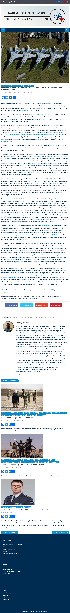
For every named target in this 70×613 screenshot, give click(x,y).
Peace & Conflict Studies (59, 412)
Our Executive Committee (11, 571)
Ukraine (52, 317)
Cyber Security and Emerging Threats (12, 85)
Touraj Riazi (27, 507)
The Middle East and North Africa (17, 415)
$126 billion (23, 110)
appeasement (38, 219)
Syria (52, 459)
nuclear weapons (34, 317)
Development (34, 412)
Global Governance (45, 412)
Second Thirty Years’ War (54, 235)
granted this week (7, 141)
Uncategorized (41, 415)
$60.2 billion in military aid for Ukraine (42, 114)
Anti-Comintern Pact (62, 199)
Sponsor (5, 597)
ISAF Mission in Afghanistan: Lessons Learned (19, 417)
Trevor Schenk (32, 415)
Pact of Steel (11, 201)
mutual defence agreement (14, 208)
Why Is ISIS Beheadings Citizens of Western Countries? (23, 465)
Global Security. (12, 317)
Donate (5, 595)
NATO (19, 317)
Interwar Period (46, 226)
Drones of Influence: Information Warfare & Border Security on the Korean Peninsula (11, 532)
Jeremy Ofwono (29, 85)
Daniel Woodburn (29, 459)
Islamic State (39, 459)
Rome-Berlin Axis (42, 199)
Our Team (6, 574)
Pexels (5, 292)
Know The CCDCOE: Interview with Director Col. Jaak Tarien (25, 509)
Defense (26, 412)
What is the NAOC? (9, 569)
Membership (7, 593)
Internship (6, 600)
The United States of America (29, 462)
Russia (42, 317)
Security (47, 317)
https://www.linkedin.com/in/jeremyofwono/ (30, 374)
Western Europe (54, 462)
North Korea (25, 317)
